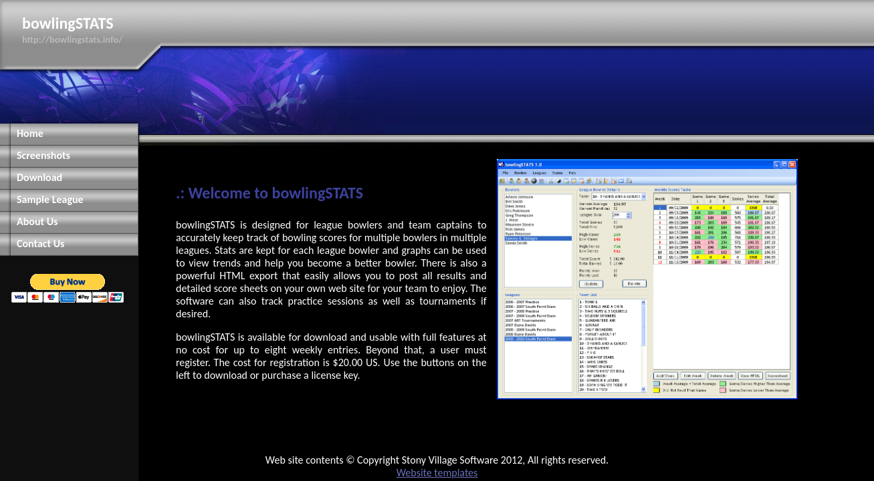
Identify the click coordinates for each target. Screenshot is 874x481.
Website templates (437, 472)
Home (30, 133)
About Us (37, 221)
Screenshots (43, 155)
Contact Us (40, 243)
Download (39, 177)
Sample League (50, 199)
